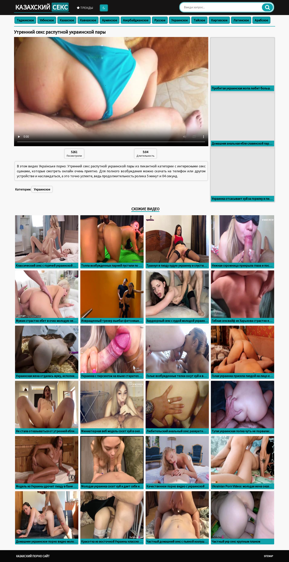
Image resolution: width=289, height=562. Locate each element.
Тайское (199, 20)
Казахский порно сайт (33, 556)
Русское (159, 20)
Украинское (179, 20)
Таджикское (25, 20)
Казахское (67, 20)
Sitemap (268, 556)
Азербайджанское (135, 20)
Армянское (109, 20)
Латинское (241, 20)
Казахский (42, 7)
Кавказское (88, 20)
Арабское (261, 20)
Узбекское (47, 20)
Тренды (85, 8)
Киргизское (219, 20)
